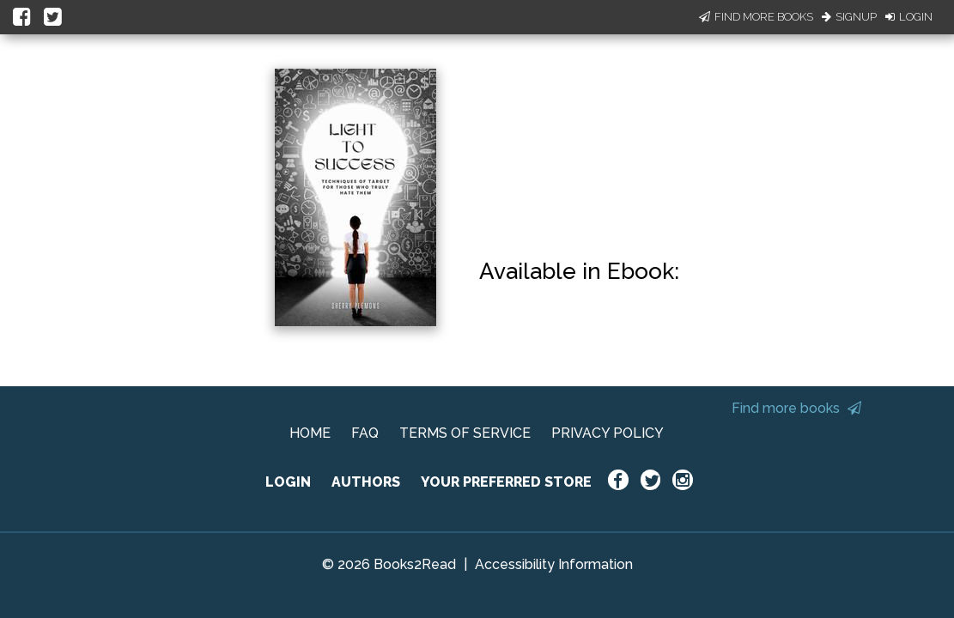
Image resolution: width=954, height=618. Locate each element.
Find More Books (756, 16)
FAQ (365, 433)
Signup (849, 16)
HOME (310, 433)
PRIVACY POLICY (607, 433)
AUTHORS (365, 482)
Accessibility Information (554, 564)
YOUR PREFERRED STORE (506, 482)
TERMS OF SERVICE (465, 433)
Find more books (796, 408)
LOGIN (288, 482)
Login (909, 16)
